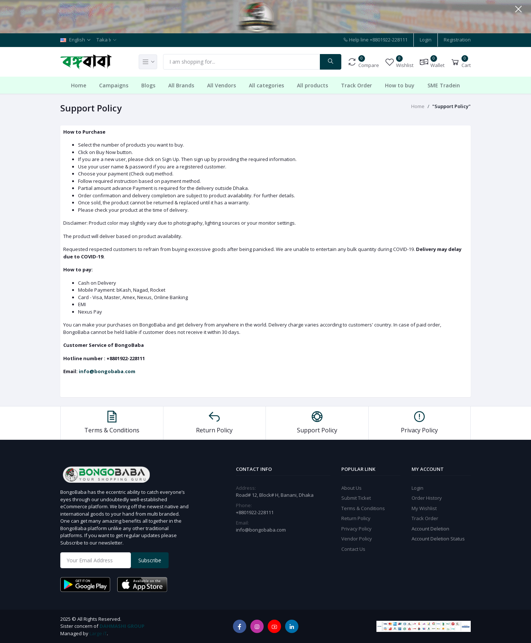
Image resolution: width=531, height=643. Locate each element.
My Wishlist (424, 508)
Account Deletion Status (438, 538)
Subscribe (149, 560)
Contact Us (353, 549)
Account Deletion (430, 528)
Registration (457, 39)
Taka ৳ (104, 39)
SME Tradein (443, 85)
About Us (351, 488)
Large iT (98, 633)
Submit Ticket (356, 498)
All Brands (181, 85)
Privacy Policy (356, 528)
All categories (266, 85)
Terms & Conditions (363, 508)
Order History (427, 498)
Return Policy (356, 518)
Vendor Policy (356, 538)
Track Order (356, 85)
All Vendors (221, 85)
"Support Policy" (451, 106)
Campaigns (113, 85)
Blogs (148, 85)
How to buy (400, 85)
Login (426, 39)
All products (312, 85)
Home (78, 85)
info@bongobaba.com (107, 371)
